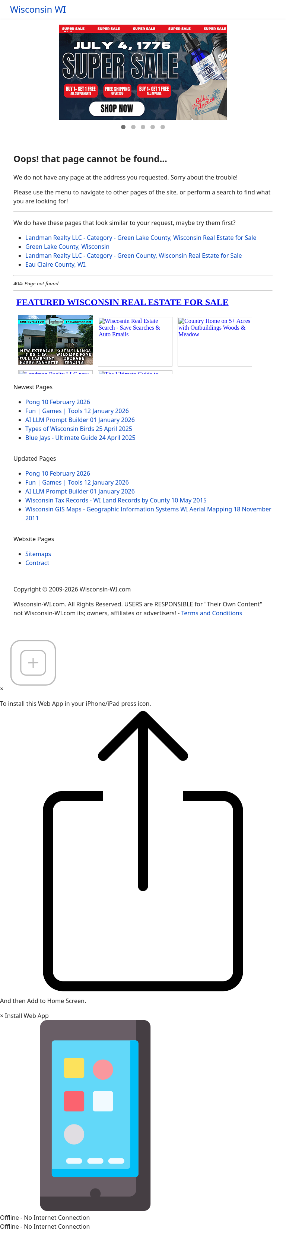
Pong (57, 402)
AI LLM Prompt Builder (80, 420)
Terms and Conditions (211, 613)
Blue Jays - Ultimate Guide (80, 438)
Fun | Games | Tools (77, 411)
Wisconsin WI (38, 9)
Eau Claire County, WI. (56, 264)
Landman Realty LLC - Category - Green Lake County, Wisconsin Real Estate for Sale (141, 238)
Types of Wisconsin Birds (78, 429)
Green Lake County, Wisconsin (67, 246)
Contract (37, 563)
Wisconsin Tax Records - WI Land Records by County (116, 500)
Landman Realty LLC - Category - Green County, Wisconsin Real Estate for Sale (133, 255)
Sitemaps (38, 554)
